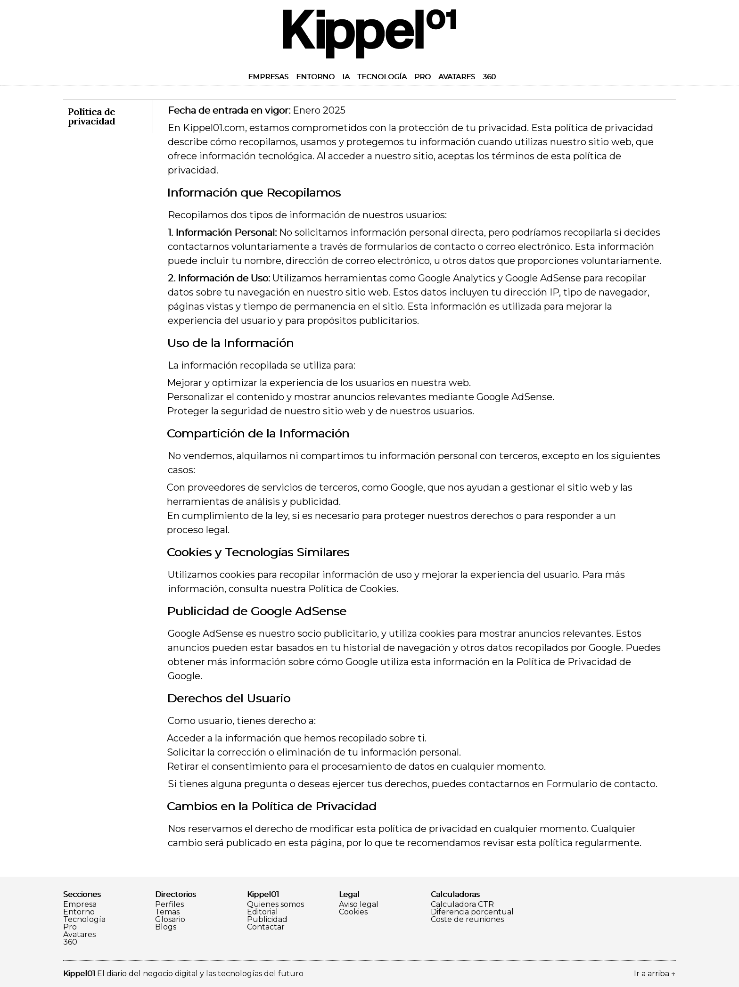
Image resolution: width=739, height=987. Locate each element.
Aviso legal (358, 904)
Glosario (170, 919)
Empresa (80, 904)
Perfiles (169, 904)
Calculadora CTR (462, 904)
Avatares (456, 76)
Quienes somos (275, 904)
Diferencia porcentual (472, 912)
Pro (422, 76)
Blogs (165, 927)
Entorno (315, 76)
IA (346, 76)
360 (489, 76)
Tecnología (382, 76)
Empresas (268, 76)
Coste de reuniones (467, 919)
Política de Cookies (352, 588)
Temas (167, 912)
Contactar (266, 927)
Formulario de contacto (601, 784)
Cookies (353, 912)
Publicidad (267, 919)
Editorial (262, 912)
